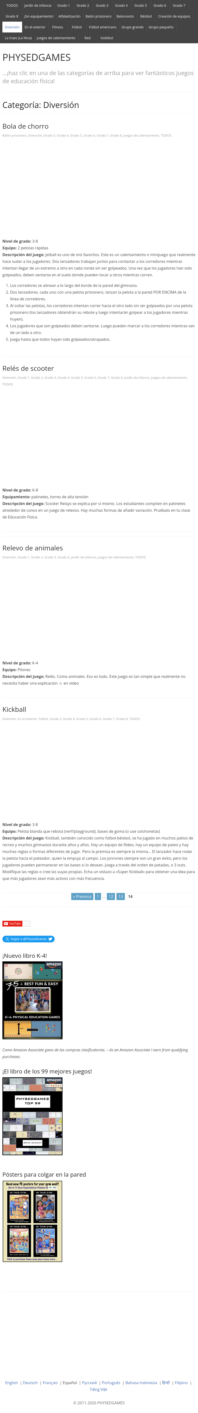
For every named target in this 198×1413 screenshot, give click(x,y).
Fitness (57, 27)
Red (87, 38)
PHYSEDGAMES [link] (36, 57)
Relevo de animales (32, 547)
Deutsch (30, 1382)
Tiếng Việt (98, 1389)
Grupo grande (132, 27)
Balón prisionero (99, 16)
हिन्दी (166, 1382)
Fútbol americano (102, 27)
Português (111, 1382)
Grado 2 (83, 5)
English (11, 1382)
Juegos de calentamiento (56, 38)
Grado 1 (63, 5)
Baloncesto (125, 16)
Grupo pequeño (161, 27)
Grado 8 (12, 16)
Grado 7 (179, 5)
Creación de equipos (174, 16)
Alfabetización (69, 16)
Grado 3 (102, 5)
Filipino (181, 1382)
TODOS (12, 5)
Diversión (12, 27)
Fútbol (77, 27)
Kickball (14, 709)
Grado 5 (140, 5)
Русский (89, 1382)
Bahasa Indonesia (141, 1382)
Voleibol (107, 38)
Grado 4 (121, 5)
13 (120, 896)
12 (111, 896)
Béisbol (146, 16)
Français (50, 1382)
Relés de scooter (28, 368)
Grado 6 (159, 5)
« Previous (82, 896)
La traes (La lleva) (18, 38)
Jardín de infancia (37, 5)
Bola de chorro (25, 126)
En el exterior (35, 27)
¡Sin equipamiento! (38, 16)
